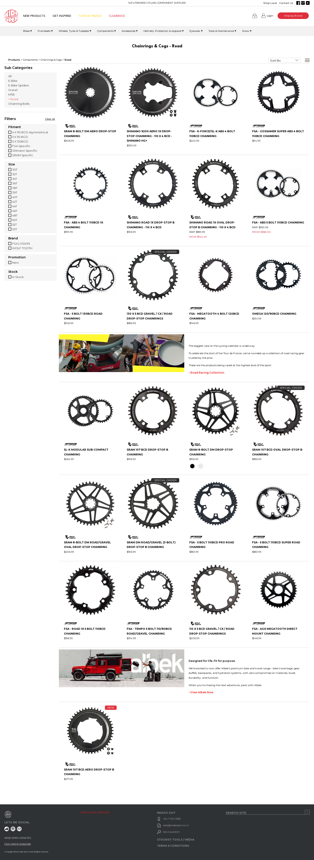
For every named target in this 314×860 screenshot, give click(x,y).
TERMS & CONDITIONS (173, 845)
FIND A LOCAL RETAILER (95, 812)
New (15, 262)
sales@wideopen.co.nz (176, 825)
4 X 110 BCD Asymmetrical (30, 132)
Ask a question (171, 831)
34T (14, 178)
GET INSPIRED (62, 16)
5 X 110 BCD (20, 137)
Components (105, 31)
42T (14, 201)
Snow (245, 31)
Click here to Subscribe (17, 843)
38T (14, 188)
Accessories (128, 31)
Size (11, 164)
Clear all (50, 118)
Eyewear (194, 31)
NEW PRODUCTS (34, 16)
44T (14, 206)
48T (14, 215)
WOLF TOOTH (22, 248)
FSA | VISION (21, 243)
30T (14, 169)
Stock (13, 272)
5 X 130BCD (20, 141)
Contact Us (286, 3)
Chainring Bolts (18, 103)
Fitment (14, 127)
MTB (11, 94)
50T (14, 220)
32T (14, 174)
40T (14, 197)
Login (270, 15)
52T (14, 224)
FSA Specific (21, 146)
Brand (13, 238)
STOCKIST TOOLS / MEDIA (175, 839)
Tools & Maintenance (221, 31)
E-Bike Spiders (18, 85)
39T (14, 192)
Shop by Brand (293, 15)
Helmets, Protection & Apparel (162, 31)
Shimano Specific (24, 150)
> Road (13, 99)
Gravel (12, 90)
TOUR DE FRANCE (90, 16)
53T (14, 229)
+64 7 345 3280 (172, 818)
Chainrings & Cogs (51, 59)
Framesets (44, 31)
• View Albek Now (201, 692)
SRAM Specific (22, 155)
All (10, 76)
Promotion (17, 257)
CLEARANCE (117, 16)
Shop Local (270, 3)
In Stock (18, 277)
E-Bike (12, 80)
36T (14, 183)
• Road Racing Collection (206, 372)
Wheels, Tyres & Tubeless (74, 31)
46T (14, 211)
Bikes (26, 31)
